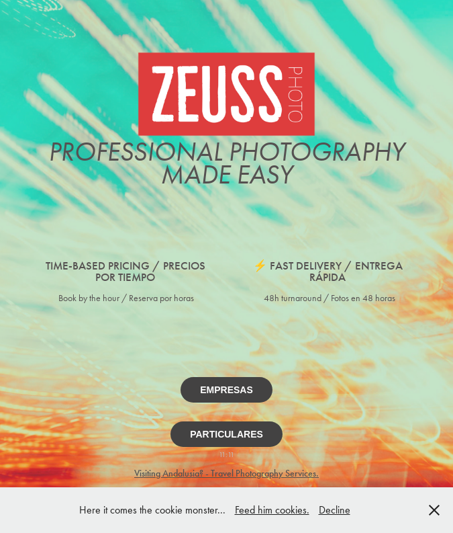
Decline (334, 509)
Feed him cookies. (272, 509)
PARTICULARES (226, 434)
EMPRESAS (226, 389)
